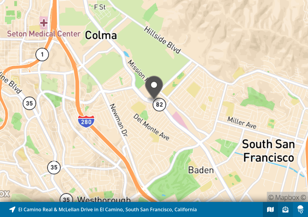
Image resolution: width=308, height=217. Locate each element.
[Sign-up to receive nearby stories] (285, 209)
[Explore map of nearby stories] (154, 101)
